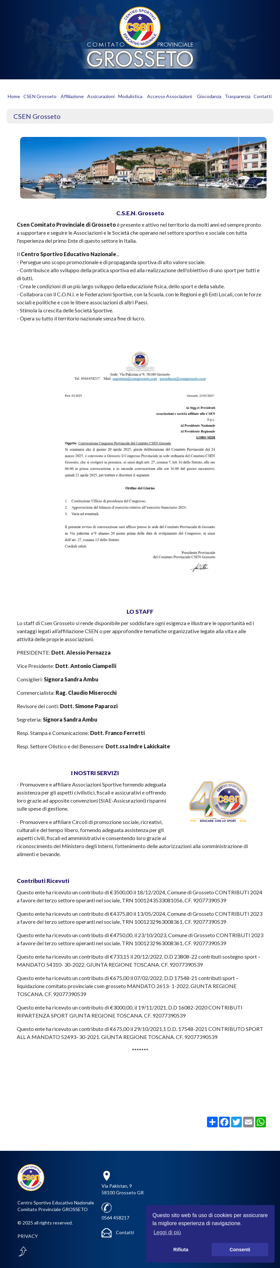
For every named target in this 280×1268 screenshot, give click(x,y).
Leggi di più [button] (167, 1232)
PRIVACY (27, 1236)
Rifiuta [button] (180, 1249)
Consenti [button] (239, 1249)
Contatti (117, 1232)
